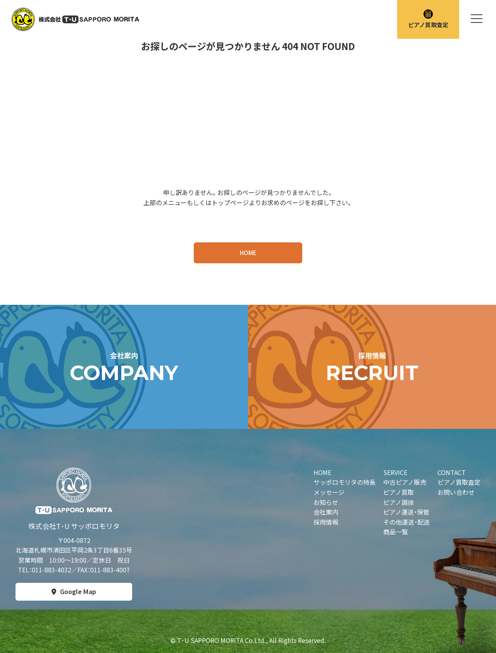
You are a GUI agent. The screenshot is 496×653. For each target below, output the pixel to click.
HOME (248, 253)
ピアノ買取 (398, 492)
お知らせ (325, 502)
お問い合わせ (456, 492)
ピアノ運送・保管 (406, 512)
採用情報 (325, 522)
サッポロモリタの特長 (344, 482)
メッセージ (328, 492)
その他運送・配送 (406, 522)
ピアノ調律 (398, 502)
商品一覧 (395, 531)
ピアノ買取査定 (428, 19)
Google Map (78, 591)
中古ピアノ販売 (404, 482)
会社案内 (325, 512)
